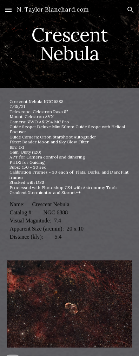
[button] (8, 9)
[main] (69, 44)
